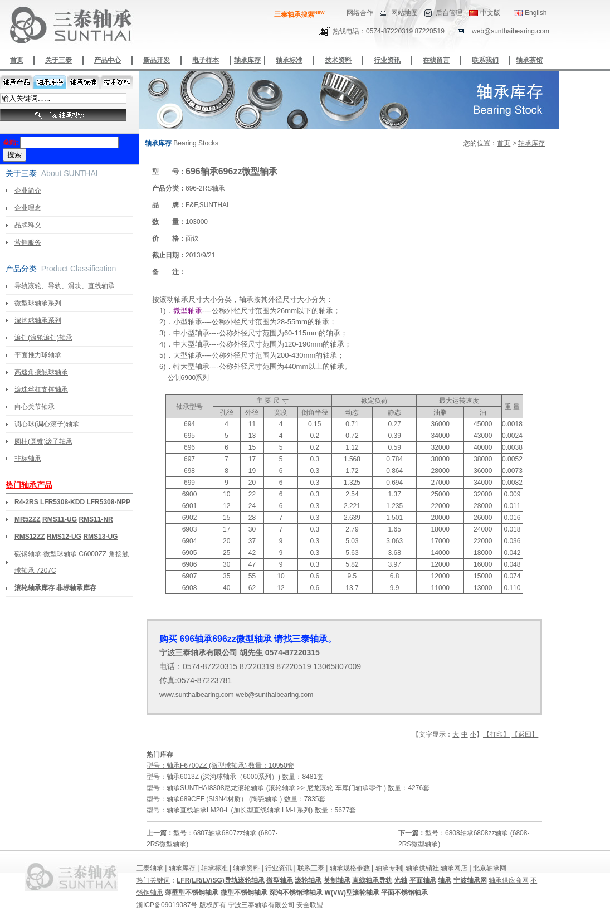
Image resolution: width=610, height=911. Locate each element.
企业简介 (27, 190)
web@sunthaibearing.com (274, 695)
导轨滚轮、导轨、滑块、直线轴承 (64, 286)
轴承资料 (246, 868)
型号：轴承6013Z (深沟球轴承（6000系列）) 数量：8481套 (235, 777)
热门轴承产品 (29, 484)
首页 (16, 60)
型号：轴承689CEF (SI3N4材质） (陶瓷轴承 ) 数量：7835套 (236, 799)
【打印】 (496, 734)
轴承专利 (388, 868)
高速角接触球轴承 (41, 372)
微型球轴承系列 (37, 303)
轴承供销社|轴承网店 (436, 868)
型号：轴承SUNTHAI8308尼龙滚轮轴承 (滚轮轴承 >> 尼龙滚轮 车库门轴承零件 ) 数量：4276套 (288, 788)
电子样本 (205, 60)
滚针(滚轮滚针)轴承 (43, 338)
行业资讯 (387, 60)
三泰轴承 (149, 868)
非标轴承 (27, 458)
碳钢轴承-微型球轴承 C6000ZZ (60, 554)
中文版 (490, 13)
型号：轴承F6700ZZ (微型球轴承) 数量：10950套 (220, 765)
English (535, 13)
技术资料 (338, 60)
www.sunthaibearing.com (196, 695)
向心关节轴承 (34, 407)
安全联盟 (309, 905)
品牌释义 (27, 225)
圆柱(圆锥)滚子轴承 (43, 441)
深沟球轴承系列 (37, 320)
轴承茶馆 (529, 60)
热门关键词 (153, 880)
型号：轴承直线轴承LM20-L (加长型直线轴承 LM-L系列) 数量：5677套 (251, 810)
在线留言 (436, 60)
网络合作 (360, 13)
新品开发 (156, 60)
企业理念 (27, 208)
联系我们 (485, 60)
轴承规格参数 (350, 868)
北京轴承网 (489, 868)
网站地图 (404, 13)
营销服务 (27, 242)
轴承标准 (289, 60)
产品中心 (107, 60)
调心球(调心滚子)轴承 (46, 424)
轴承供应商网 (509, 880)
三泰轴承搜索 (299, 14)
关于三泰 (58, 60)
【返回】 (524, 734)
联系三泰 (310, 868)
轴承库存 (247, 60)
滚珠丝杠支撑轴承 (41, 389)
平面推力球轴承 (37, 355)
